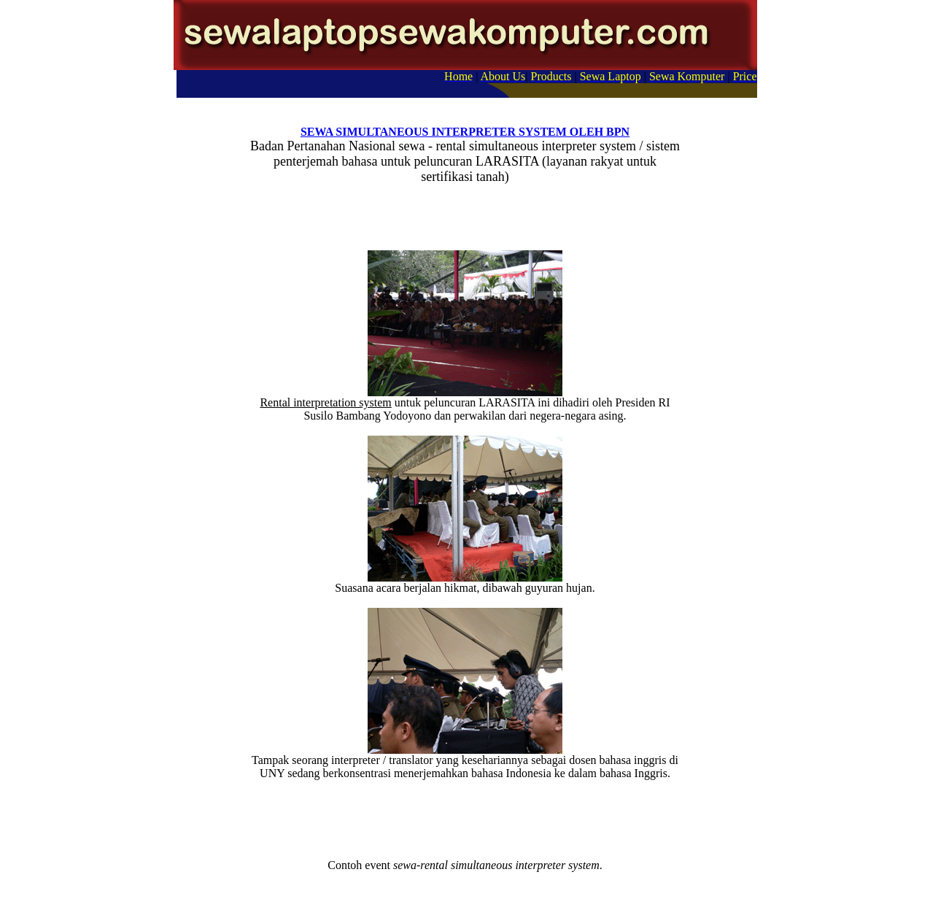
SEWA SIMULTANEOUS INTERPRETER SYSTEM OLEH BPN (465, 132)
